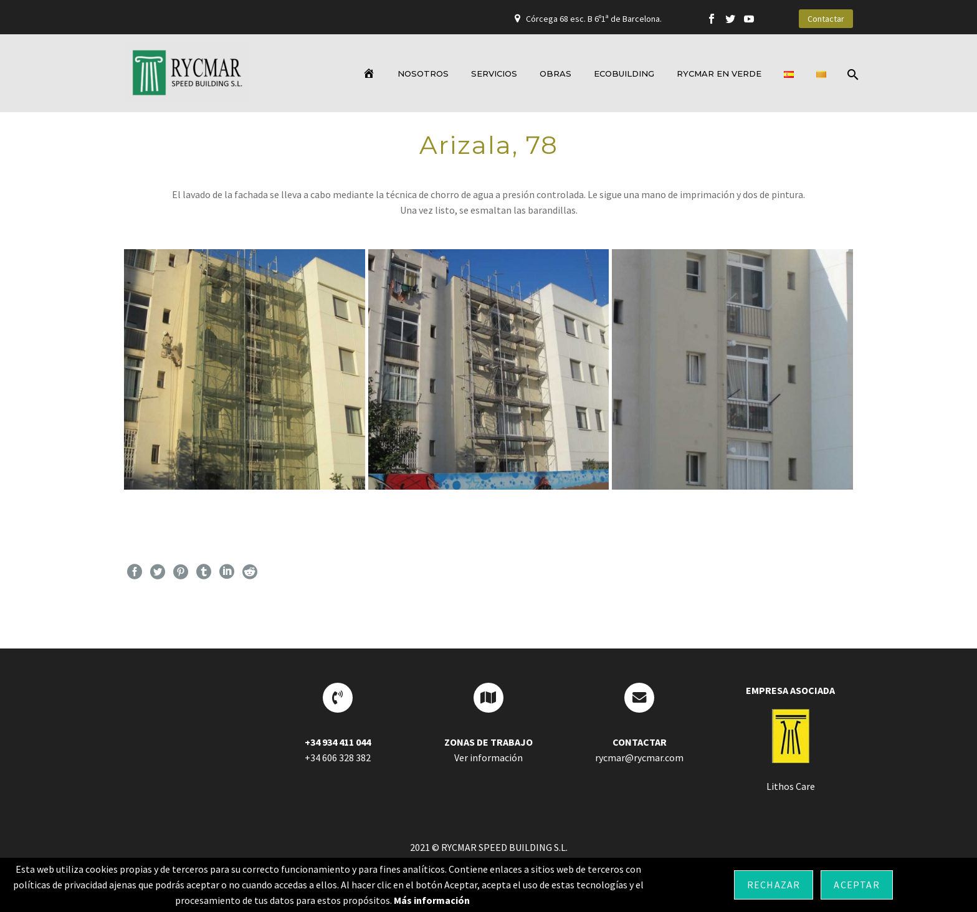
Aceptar (856, 884)
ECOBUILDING (624, 73)
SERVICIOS (494, 73)
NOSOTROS (423, 73)
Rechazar (774, 884)
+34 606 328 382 (338, 757)
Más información (432, 900)
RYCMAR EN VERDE (719, 73)
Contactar (826, 18)
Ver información (488, 757)
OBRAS (555, 73)
